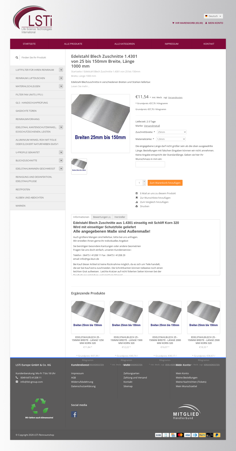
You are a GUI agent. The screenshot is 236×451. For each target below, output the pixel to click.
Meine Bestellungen (186, 377)
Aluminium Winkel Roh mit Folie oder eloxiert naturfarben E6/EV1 (37, 142)
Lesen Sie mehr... (80, 86)
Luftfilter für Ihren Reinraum (35, 69)
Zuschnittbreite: (145, 132)
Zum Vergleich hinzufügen (152, 202)
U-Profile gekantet (28, 152)
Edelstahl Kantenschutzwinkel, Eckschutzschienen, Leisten (36, 129)
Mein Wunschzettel (186, 386)
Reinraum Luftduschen (30, 78)
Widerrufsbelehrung (82, 381)
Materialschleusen (28, 86)
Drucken (142, 206)
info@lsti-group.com (31, 381)
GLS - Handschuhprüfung (32, 102)
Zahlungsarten (131, 373)
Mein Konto (214, 23)
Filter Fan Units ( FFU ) (29, 94)
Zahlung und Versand (135, 377)
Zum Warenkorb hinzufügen (165, 182)
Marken (20, 205)
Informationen (81, 217)
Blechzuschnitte (26, 160)
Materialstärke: (145, 139)
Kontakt (209, 43)
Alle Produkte (73, 43)
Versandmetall (152, 125)
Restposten (23, 189)
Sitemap (128, 386)
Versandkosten (175, 97)
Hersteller (119, 217)
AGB (73, 377)
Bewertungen (102, 217)
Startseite (29, 43)
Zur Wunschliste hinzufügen (153, 197)
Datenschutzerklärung (83, 386)
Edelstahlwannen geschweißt (35, 168)
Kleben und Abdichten (30, 197)
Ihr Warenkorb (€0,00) (187, 23)
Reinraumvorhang (27, 119)
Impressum (171, 43)
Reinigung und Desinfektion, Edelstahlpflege (34, 179)
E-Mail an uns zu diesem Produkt (156, 193)
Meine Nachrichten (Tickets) (191, 381)
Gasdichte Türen (26, 110)
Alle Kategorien (124, 43)
